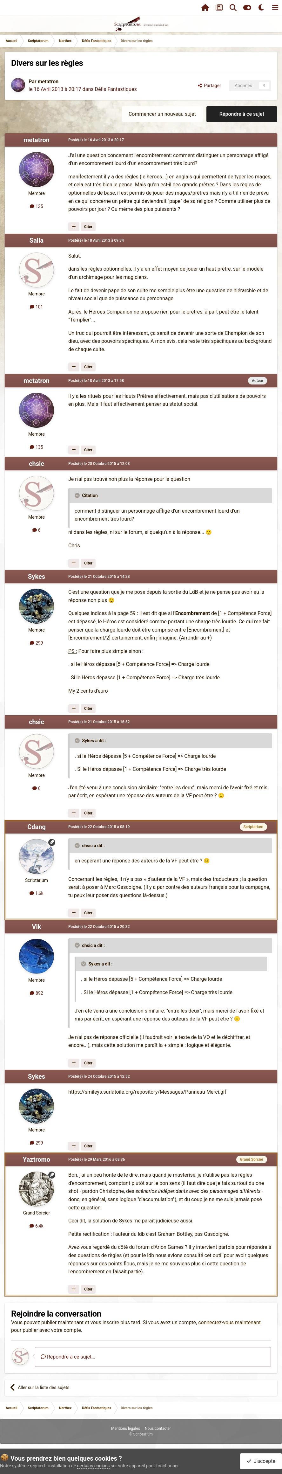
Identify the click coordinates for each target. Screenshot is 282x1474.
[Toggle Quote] (78, 495)
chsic (36, 463)
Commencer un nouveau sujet (162, 114)
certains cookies (93, 1465)
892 (36, 993)
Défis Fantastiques (116, 89)
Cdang (36, 827)
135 (36, 206)
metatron (48, 82)
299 (36, 643)
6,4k (36, 1225)
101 (36, 306)
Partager (209, 85)
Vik (36, 927)
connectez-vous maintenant (229, 1322)
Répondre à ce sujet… (68, 1357)
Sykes (36, 576)
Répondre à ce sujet (241, 114)
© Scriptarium (141, 1434)
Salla (37, 240)
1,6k (36, 893)
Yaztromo (36, 1159)
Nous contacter (158, 1428)
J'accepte (261, 1461)
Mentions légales (125, 1428)
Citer (88, 227)
